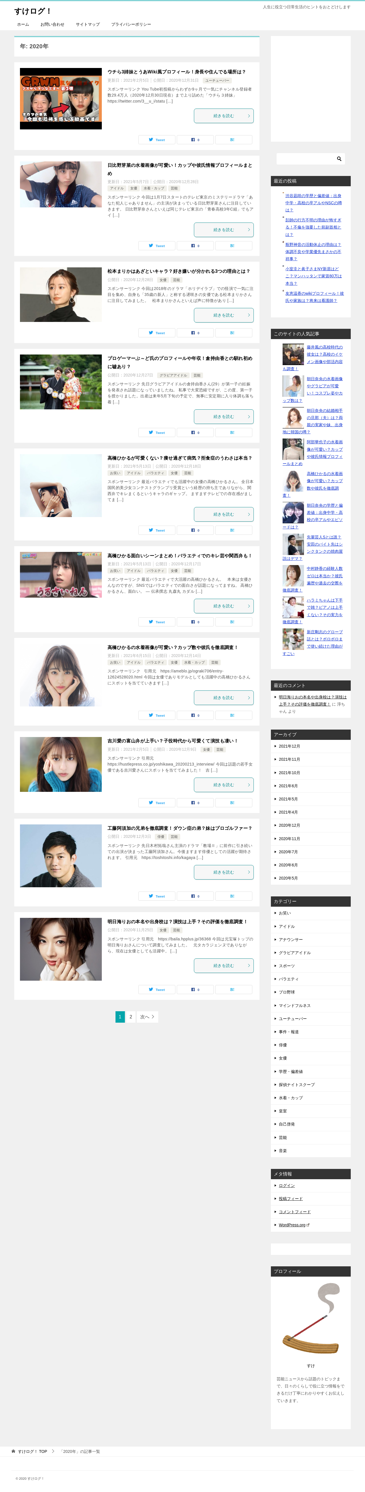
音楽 (283, 1150)
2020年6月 (288, 865)
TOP (32, 1451)
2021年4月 (288, 812)
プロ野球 (287, 992)
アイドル (117, 188)
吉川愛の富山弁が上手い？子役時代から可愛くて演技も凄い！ (173, 740)
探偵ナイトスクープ (297, 1084)
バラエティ (155, 473)
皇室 (283, 1111)
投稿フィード (291, 1198)
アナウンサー (291, 939)
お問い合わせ (52, 24)
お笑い (115, 473)
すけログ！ (36, 9)
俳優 (160, 837)
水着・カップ (154, 188)
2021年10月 (289, 772)
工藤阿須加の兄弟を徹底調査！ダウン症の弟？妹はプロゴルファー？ (180, 828)
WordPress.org (294, 1225)
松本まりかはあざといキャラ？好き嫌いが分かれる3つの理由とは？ (179, 271)
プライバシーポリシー (131, 24)
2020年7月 (288, 852)
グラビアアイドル (173, 375)
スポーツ (287, 966)
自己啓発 (287, 1124)
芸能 (174, 188)
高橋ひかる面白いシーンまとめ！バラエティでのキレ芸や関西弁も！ (180, 555)
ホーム (23, 24)
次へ (144, 1016)
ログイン (287, 1185)
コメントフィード (295, 1211)
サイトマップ (88, 24)
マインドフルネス (295, 1005)
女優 (133, 188)
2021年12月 (289, 746)
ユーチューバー (217, 81)
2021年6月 (288, 786)
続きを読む (232, 115)
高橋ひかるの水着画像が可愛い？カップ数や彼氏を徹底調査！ (173, 647)
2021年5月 (288, 799)
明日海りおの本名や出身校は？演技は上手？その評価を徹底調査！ (178, 921)
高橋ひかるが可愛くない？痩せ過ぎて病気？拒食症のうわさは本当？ (180, 458)
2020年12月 (289, 825)
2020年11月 (289, 838)
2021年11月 (289, 759)
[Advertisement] (321, 91)
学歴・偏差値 (291, 1071)
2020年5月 (288, 878)
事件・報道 (289, 1032)
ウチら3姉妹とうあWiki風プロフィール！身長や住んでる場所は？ (177, 71)
